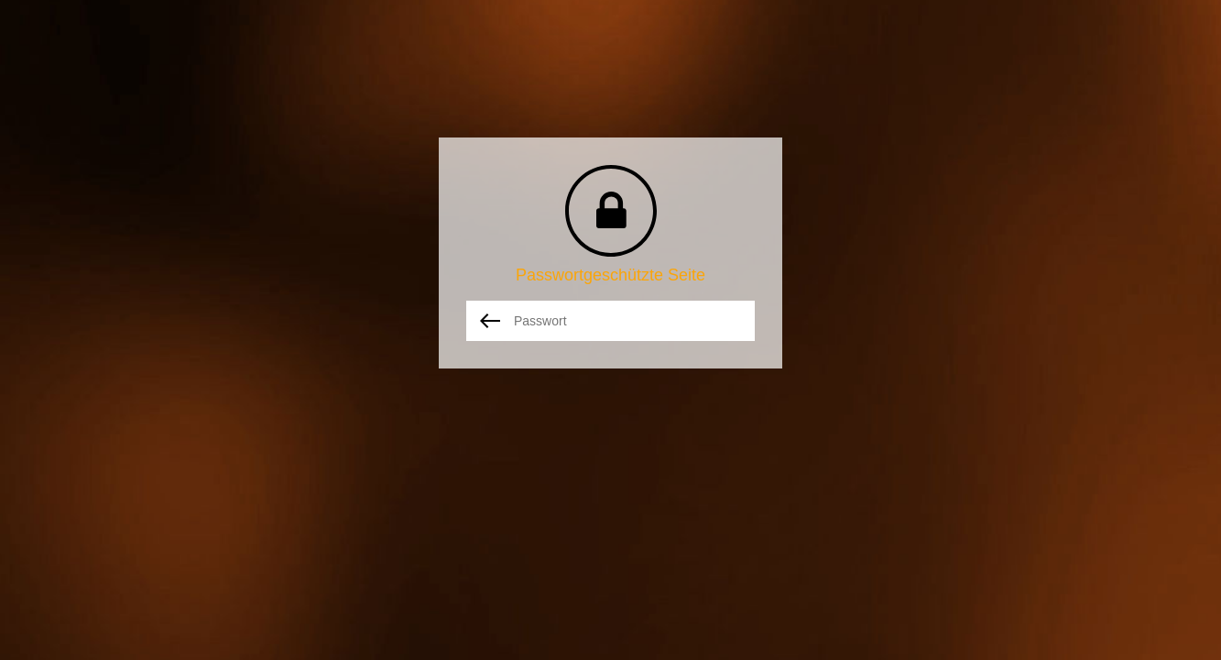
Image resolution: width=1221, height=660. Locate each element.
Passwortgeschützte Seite (610, 275)
